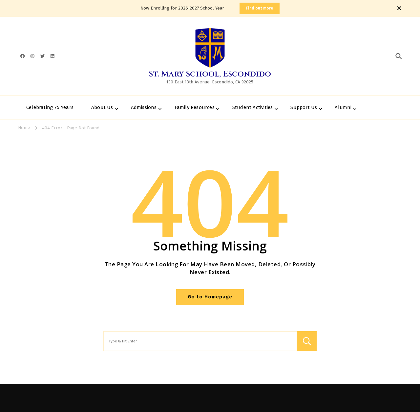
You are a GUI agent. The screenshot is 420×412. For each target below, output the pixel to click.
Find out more (259, 8)
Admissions (144, 107)
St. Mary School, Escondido (210, 74)
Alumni (343, 107)
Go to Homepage (210, 297)
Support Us (303, 107)
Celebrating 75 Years (50, 107)
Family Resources (195, 107)
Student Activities (252, 107)
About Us (102, 107)
